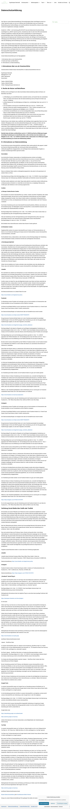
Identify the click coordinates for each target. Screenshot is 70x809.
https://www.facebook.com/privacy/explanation (12, 394)
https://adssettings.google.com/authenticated (11, 713)
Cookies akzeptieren (44, 803)
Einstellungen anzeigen (62, 803)
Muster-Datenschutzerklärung (8, 794)
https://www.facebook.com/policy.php (10, 635)
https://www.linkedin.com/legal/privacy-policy (11, 294)
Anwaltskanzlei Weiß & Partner (24, 794)
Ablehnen (53, 803)
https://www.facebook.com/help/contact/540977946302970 (15, 315)
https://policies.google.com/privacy (9, 716)
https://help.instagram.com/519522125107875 (12, 499)
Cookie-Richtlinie (47, 806)
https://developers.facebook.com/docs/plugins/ (12, 598)
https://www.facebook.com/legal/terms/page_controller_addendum (16, 325)
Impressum (61, 806)
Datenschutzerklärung (54, 806)
